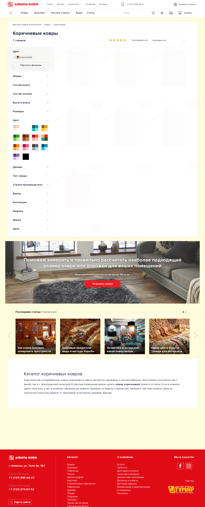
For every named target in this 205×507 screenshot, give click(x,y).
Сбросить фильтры (30, 65)
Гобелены (72, 470)
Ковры (24, 12)
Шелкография (75, 477)
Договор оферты (127, 483)
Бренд (31, 193)
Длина (31, 219)
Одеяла (71, 490)
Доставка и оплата (127, 470)
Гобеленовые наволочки (81, 483)
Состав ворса (31, 85)
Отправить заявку (103, 283)
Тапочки (72, 499)
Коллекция (31, 202)
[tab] (31, 76)
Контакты (122, 493)
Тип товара (31, 175)
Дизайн (31, 167)
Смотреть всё (50, 312)
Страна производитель (31, 184)
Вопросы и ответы (127, 480)
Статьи (91, 12)
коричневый (23, 57)
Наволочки (73, 486)
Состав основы (31, 93)
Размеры (31, 111)
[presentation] (9, 335)
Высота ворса (31, 102)
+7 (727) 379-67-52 (21, 489)
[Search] (135, 13)
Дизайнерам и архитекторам (133, 486)
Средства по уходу (77, 502)
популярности (159, 40)
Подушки (72, 496)
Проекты (122, 467)
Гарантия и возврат (128, 474)
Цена (31, 228)
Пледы (71, 493)
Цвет (16, 51)
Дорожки (39, 12)
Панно (70, 474)
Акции (79, 12)
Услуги (121, 464)
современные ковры (55, 380)
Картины (72, 480)
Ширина (31, 211)
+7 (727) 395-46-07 (132, 4)
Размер (69, 106)
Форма (31, 76)
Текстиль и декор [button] (60, 12)
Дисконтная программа (130, 477)
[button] (74, 4)
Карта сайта (20, 502)
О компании (124, 490)
